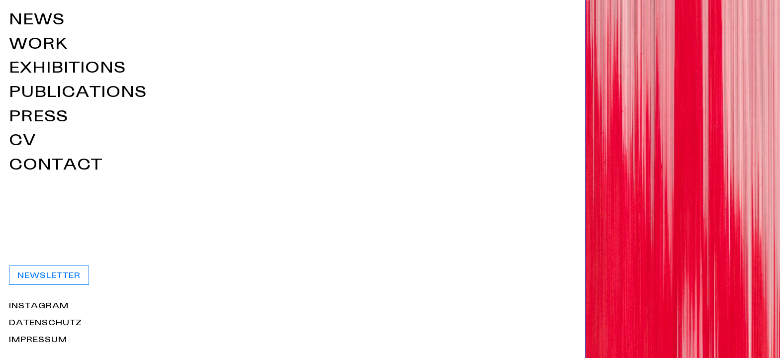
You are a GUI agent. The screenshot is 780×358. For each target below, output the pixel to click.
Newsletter (444, 276)
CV (417, 142)
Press (433, 118)
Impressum (433, 341)
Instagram (434, 307)
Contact (450, 166)
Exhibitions (462, 69)
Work (433, 45)
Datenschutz (440, 324)
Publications (473, 93)
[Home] (195, 179)
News (432, 21)
